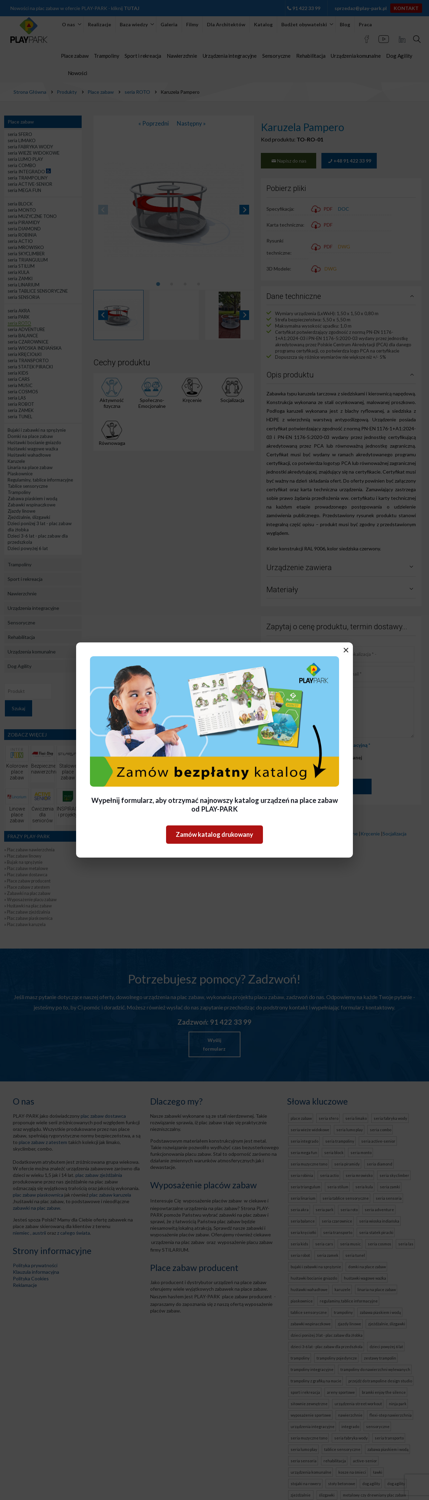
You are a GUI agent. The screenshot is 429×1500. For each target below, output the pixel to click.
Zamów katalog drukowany (214, 834)
